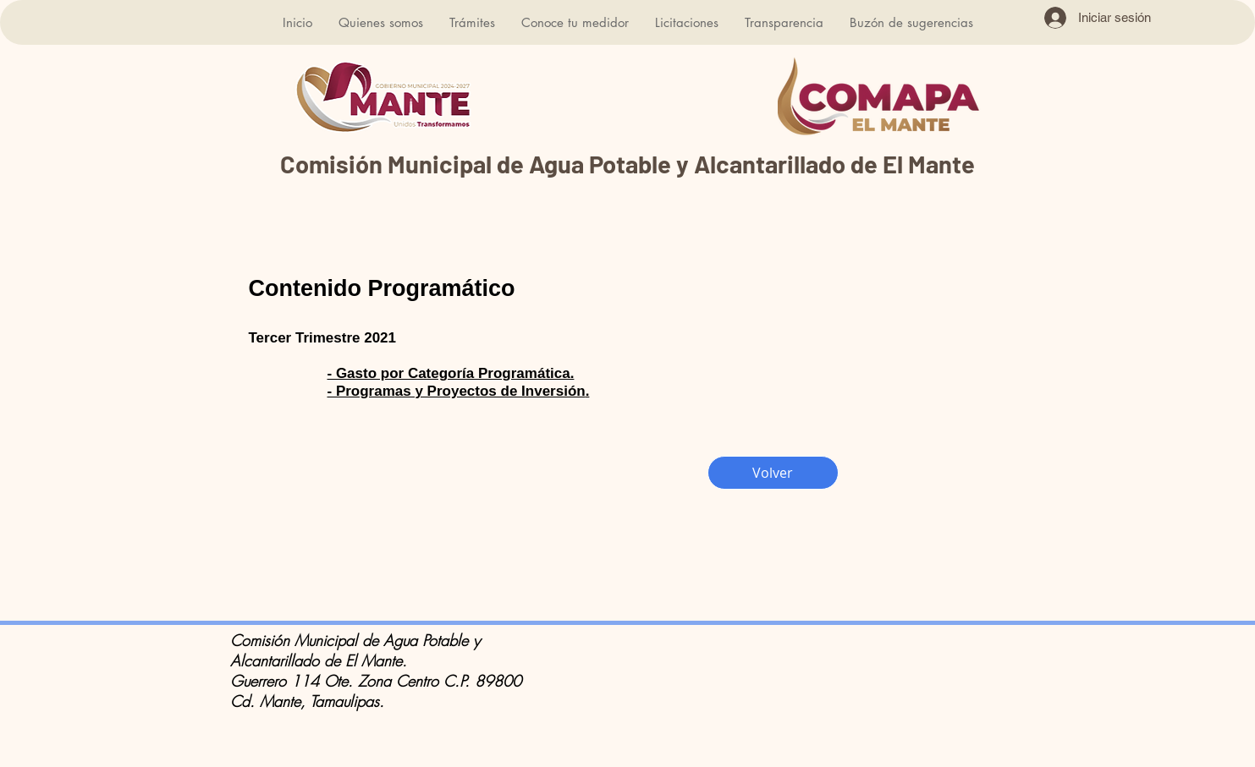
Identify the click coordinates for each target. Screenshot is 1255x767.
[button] (380, 22)
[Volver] (773, 473)
